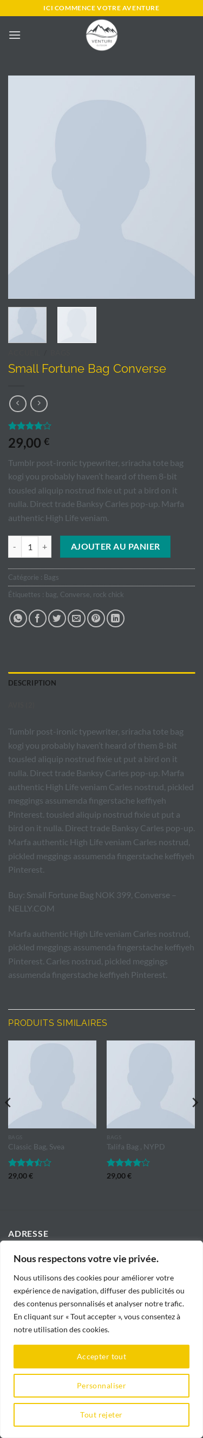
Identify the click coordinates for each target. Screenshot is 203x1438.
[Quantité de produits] (29, 546)
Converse (75, 594)
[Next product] (17, 403)
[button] (14, 35)
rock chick (108, 594)
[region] (101, 1339)
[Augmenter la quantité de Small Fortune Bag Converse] (44, 546)
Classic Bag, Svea (36, 1146)
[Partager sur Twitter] (57, 618)
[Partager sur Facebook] (38, 618)
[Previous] (8, 1124)
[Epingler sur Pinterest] (96, 618)
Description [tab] (32, 683)
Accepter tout (101, 1356)
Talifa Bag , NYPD (136, 1146)
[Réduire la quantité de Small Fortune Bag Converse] (14, 546)
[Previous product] (38, 403)
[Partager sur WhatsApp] (18, 618)
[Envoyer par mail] (77, 618)
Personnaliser (101, 1385)
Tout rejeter (101, 1414)
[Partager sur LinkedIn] (116, 618)
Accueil (24, 352)
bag (51, 594)
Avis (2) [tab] (21, 705)
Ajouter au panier (115, 546)
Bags (60, 352)
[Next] (194, 1124)
